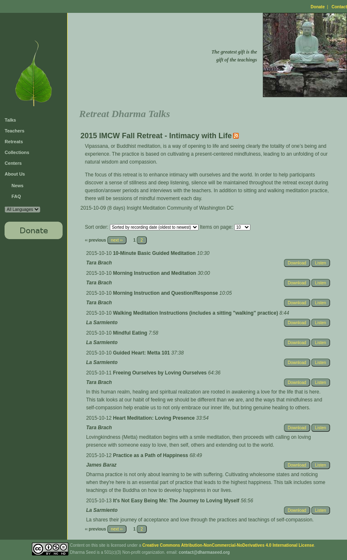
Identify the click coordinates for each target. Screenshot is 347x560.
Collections (17, 152)
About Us (15, 173)
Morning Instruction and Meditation (155, 273)
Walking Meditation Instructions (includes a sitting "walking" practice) (196, 313)
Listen (320, 263)
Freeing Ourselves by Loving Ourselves (160, 373)
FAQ (16, 196)
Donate (318, 7)
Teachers (14, 130)
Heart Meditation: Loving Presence (154, 418)
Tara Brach (99, 263)
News (18, 185)
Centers (13, 163)
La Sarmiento (102, 322)
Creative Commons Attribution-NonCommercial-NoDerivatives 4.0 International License (228, 545)
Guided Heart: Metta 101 (142, 353)
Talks (10, 119)
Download (297, 263)
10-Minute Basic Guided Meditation (155, 253)
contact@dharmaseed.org (204, 552)
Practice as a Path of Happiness (151, 455)
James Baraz (101, 465)
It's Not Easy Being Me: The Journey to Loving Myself (176, 501)
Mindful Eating (130, 333)
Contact (339, 7)
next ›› (117, 240)
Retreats (14, 141)
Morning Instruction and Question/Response (166, 293)
